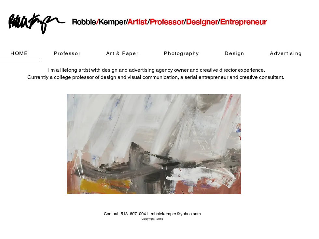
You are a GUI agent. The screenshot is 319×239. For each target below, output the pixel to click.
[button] (154, 144)
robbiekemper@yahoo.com (176, 213)
